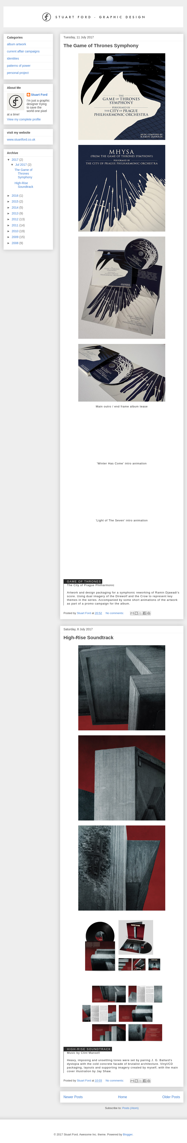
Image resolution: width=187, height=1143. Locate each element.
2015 (15, 201)
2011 (15, 225)
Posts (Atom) (130, 1108)
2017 (15, 159)
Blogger (127, 1134)
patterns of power (18, 65)
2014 (15, 207)
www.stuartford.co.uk (21, 139)
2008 (15, 243)
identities (13, 58)
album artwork (16, 44)
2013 (15, 213)
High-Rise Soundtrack (88, 637)
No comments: (115, 613)
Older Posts (171, 1097)
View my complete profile (24, 119)
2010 (15, 231)
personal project (18, 73)
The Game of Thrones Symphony (101, 45)
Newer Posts (73, 1097)
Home (122, 1097)
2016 (15, 195)
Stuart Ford (39, 94)
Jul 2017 (21, 164)
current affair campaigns (23, 51)
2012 (15, 219)
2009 (15, 237)
